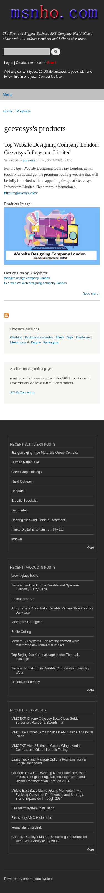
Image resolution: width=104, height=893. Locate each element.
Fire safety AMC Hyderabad (31, 818)
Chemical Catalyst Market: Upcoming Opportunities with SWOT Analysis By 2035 (49, 839)
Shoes (59, 337)
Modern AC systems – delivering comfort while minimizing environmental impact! (45, 643)
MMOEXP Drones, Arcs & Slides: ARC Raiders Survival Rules (52, 734)
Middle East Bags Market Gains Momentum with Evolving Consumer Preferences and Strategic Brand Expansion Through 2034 (47, 795)
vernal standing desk (26, 827)
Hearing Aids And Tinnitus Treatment (38, 520)
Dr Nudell (18, 491)
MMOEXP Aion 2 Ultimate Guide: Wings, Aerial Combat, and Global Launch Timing (45, 748)
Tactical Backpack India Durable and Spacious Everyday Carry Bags (45, 587)
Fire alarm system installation (32, 808)
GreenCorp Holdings (26, 472)
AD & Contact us (22, 392)
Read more (90, 293)
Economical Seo (23, 599)
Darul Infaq (19, 510)
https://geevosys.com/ (21, 193)
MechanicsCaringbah (27, 622)
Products (23, 111)
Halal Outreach (22, 481)
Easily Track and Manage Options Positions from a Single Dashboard (48, 761)
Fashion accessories (39, 337)
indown (16, 539)
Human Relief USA (25, 462)
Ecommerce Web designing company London (35, 283)
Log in (8, 63)
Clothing (16, 337)
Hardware (83, 337)
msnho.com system (38, 879)
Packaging (50, 342)
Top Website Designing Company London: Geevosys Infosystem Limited (51, 148)
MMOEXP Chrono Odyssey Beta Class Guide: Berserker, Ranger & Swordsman (45, 720)
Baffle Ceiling (21, 632)
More (90, 548)
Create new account (31, 63)
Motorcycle (18, 342)
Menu (7, 94)
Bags (69, 337)
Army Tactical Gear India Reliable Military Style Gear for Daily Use (52, 610)
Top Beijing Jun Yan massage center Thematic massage (45, 657)
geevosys (29, 160)
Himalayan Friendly (25, 682)
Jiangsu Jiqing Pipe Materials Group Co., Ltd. (44, 453)
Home (7, 111)
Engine (36, 342)
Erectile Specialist (24, 501)
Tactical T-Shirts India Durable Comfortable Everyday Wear (50, 670)
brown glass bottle (24, 576)
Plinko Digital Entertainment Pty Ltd (37, 529)
